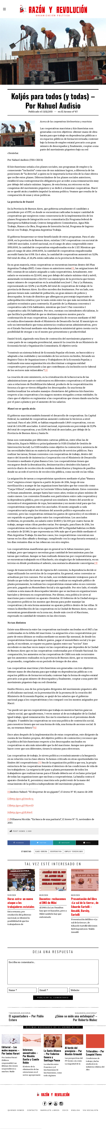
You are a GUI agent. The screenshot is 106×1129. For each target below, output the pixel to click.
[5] (39, 762)
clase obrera (41, 851)
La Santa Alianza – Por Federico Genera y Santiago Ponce (52, 1059)
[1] (72, 268)
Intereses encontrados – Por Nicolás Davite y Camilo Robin (31, 1060)
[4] (34, 727)
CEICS (65, 1114)
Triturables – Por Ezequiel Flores (95, 1056)
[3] (95, 563)
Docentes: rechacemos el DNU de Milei (50, 902)
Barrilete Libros (50, 1114)
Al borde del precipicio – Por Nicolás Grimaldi (73, 1055)
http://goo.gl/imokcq (21, 798)
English (75, 1114)
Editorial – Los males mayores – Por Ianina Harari (11, 1054)
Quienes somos (16, 1114)
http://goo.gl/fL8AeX (21, 812)
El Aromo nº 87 (69, 111)
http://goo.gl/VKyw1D (22, 805)
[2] (45, 370)
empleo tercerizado (74, 851)
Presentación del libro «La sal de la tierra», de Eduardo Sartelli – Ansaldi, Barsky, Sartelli (84, 908)
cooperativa (56, 851)
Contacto (32, 1114)
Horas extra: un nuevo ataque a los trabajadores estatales (21, 904)
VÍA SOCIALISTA (90, 1114)
